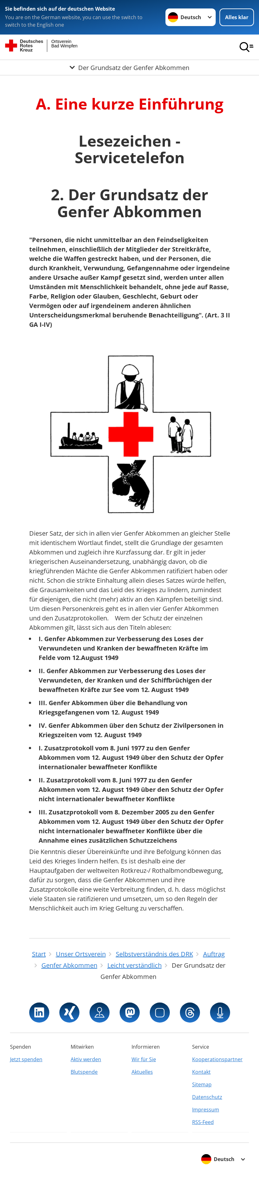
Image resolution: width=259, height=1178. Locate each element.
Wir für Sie (144, 1059)
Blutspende (84, 1071)
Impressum (205, 1109)
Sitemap (202, 1084)
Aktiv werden (86, 1059)
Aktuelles (142, 1071)
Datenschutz (207, 1097)
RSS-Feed (203, 1122)
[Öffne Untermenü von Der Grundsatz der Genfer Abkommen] (129, 67)
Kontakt (201, 1071)
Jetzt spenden (26, 1059)
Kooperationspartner (217, 1059)
